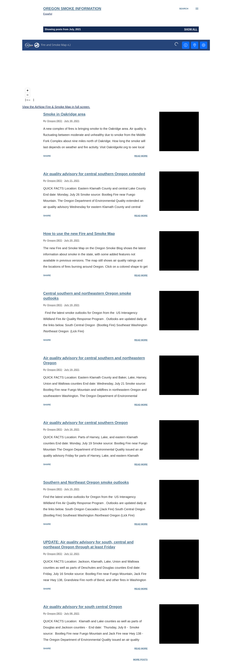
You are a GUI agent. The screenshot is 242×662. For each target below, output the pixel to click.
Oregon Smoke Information (72, 8)
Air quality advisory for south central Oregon (82, 607)
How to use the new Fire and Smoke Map (79, 233)
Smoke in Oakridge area (64, 114)
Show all (190, 29)
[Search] (183, 8)
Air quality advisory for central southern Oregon (85, 423)
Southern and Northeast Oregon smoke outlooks (86, 482)
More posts (140, 659)
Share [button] (47, 156)
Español (47, 14)
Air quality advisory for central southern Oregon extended (94, 174)
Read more (141, 156)
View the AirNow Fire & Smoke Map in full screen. (56, 107)
